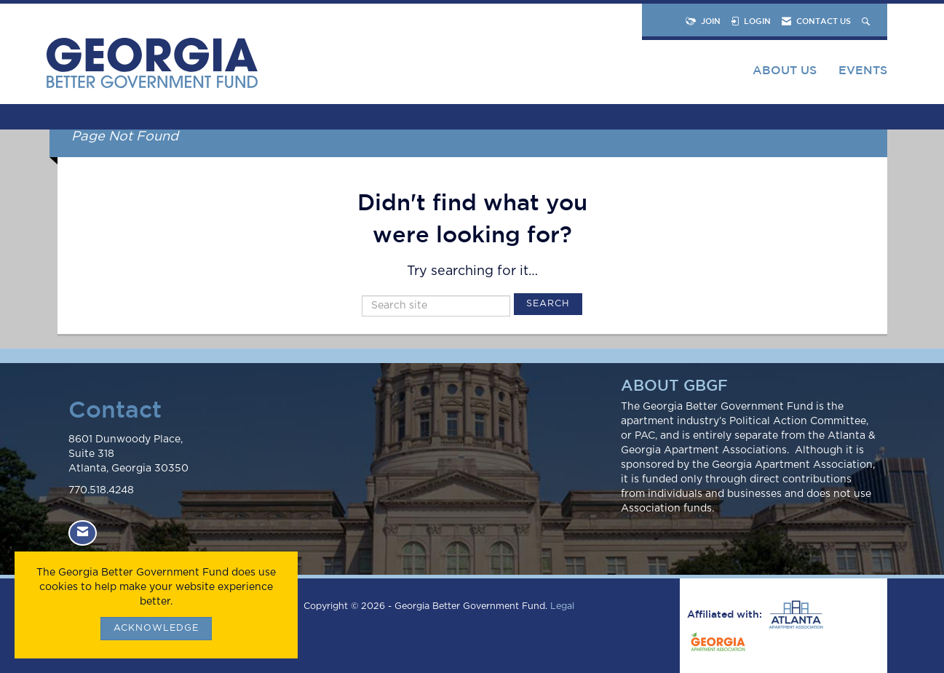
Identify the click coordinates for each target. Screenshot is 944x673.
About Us (785, 69)
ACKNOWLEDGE (156, 628)
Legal (562, 606)
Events (862, 69)
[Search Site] (867, 20)
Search (548, 303)
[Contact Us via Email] (82, 533)
